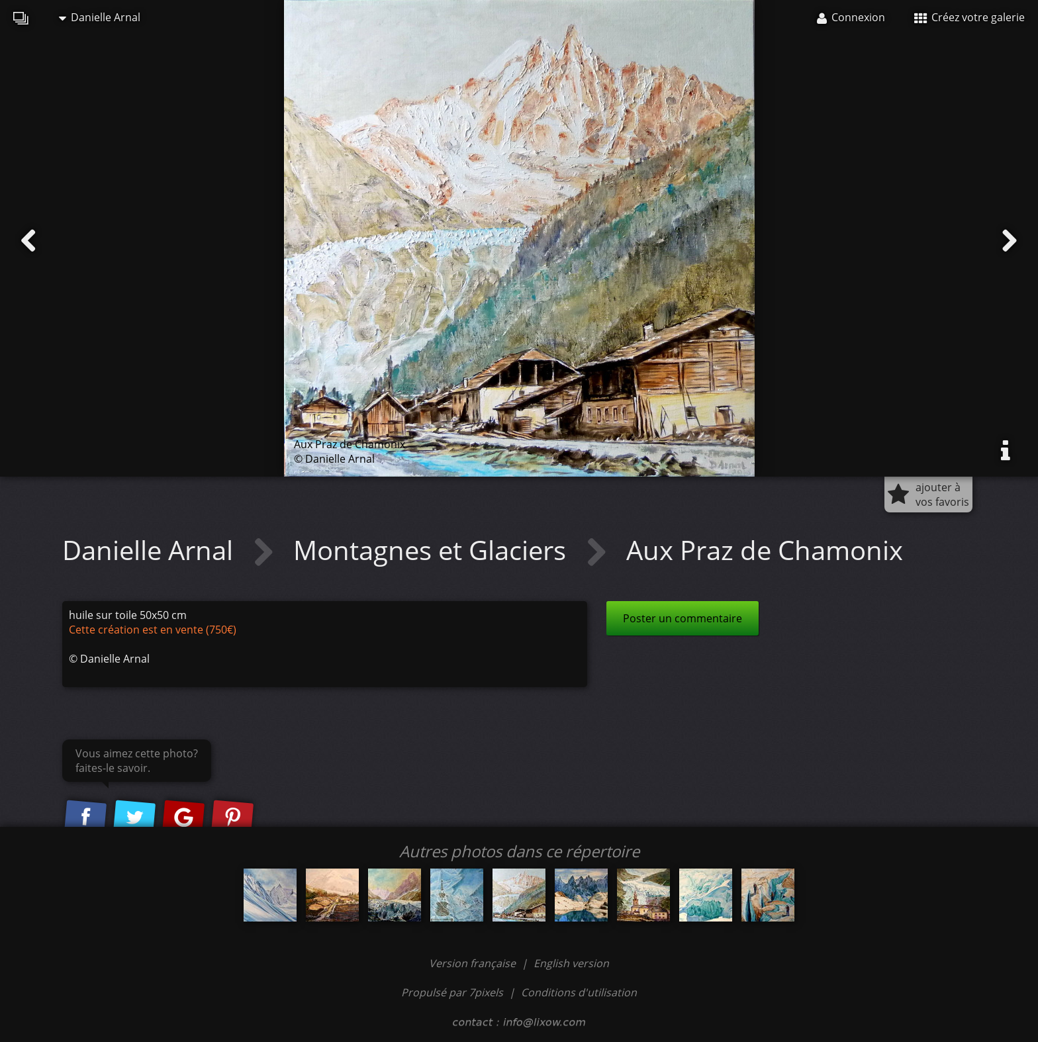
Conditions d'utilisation (579, 992)
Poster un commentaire (682, 618)
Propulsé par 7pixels (452, 992)
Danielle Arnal (99, 17)
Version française (473, 963)
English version (571, 963)
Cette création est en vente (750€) (152, 629)
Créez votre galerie (969, 17)
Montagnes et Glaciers (433, 550)
